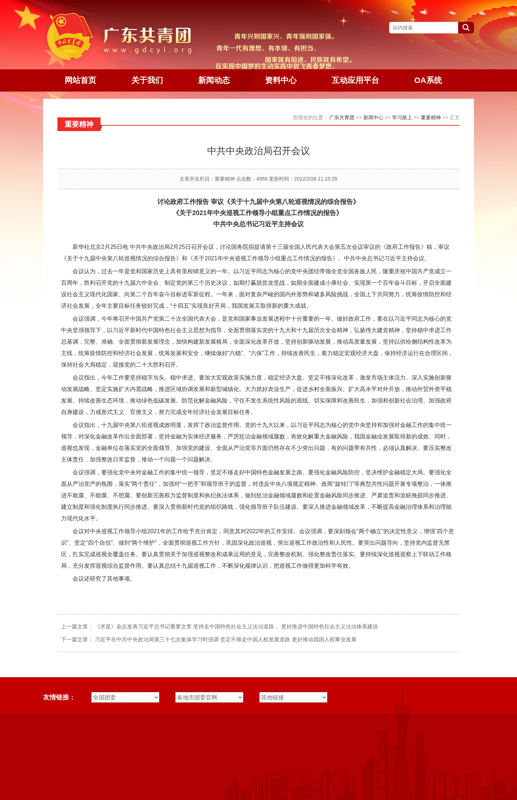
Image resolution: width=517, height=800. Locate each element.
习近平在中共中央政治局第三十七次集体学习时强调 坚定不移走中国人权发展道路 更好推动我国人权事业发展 (225, 639)
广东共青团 (341, 117)
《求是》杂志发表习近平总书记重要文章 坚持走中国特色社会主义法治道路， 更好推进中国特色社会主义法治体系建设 (236, 626)
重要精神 (431, 117)
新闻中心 (373, 117)
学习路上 (402, 117)
